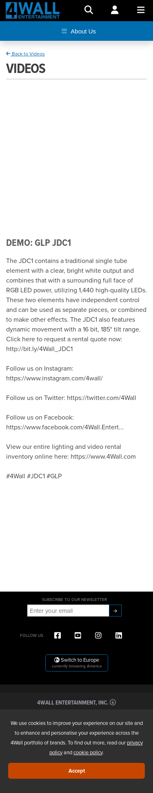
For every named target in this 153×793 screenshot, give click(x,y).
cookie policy (87, 752)
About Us (77, 31)
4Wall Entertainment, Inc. (76, 702)
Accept (77, 771)
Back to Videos (25, 53)
